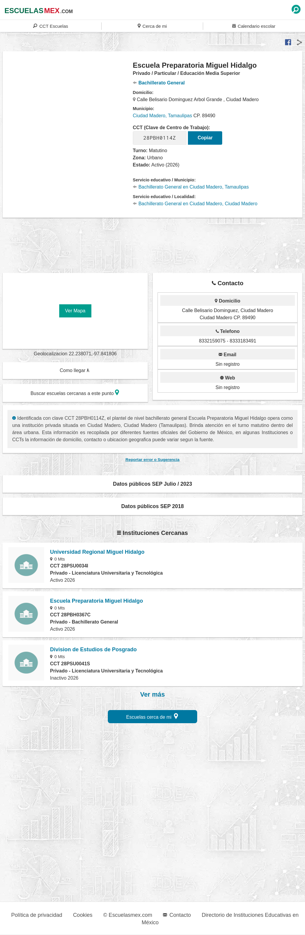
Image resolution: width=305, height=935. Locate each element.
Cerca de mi (152, 26)
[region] (68, 108)
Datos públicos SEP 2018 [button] (152, 506)
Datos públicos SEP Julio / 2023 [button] (152, 484)
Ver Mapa (75, 310)
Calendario (253, 26)
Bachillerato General (159, 82)
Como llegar (75, 370)
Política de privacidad (36, 915)
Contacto (177, 915)
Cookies (82, 915)
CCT (50, 26)
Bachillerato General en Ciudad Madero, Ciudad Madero (195, 203)
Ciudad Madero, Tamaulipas (162, 115)
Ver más (152, 694)
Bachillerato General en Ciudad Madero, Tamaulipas (191, 186)
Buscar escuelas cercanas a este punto (74, 392)
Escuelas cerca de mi (152, 716)
